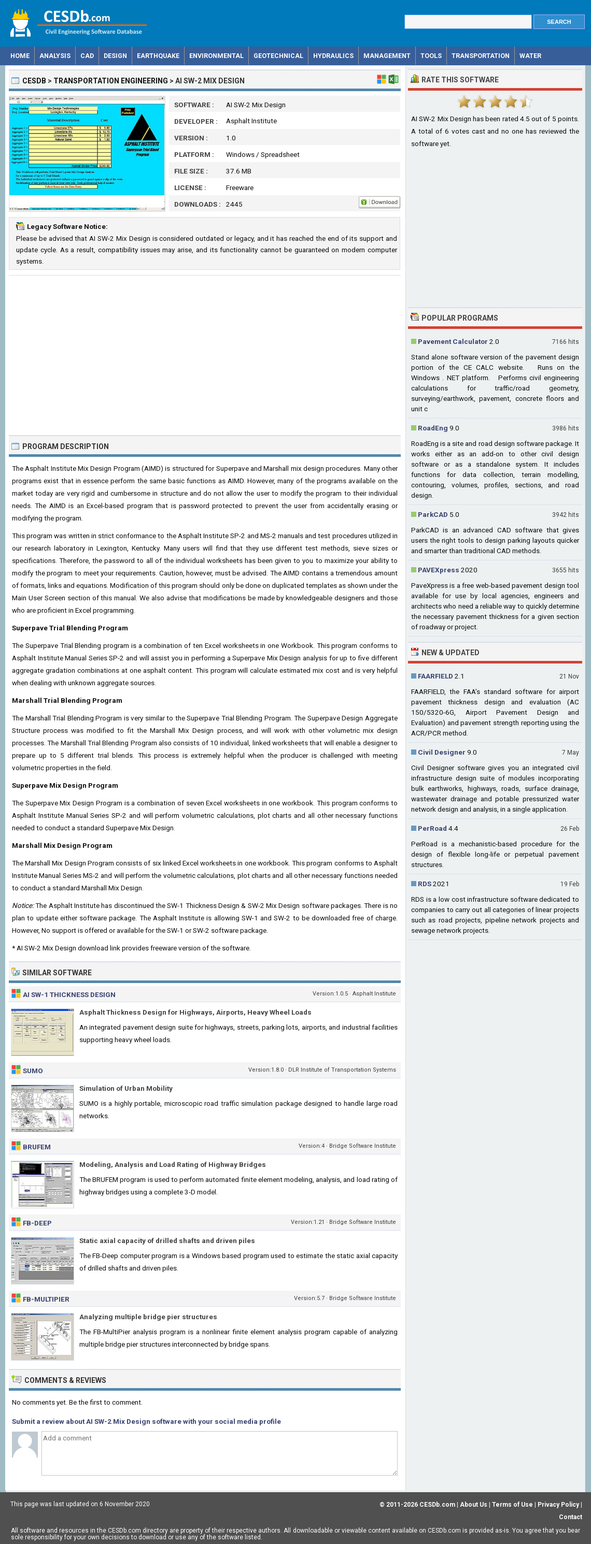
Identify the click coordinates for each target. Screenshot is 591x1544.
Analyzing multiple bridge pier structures (148, 1316)
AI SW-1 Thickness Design (69, 994)
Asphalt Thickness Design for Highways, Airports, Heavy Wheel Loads (195, 1012)
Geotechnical (278, 56)
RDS (424, 883)
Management (387, 56)
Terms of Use (512, 1504)
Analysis (55, 56)
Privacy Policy (558, 1504)
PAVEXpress (438, 570)
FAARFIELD (435, 676)
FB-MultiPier (46, 1299)
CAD (87, 56)
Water (530, 56)
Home (20, 56)
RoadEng (433, 428)
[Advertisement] (205, 355)
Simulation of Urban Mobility (126, 1088)
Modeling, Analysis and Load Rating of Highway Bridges (172, 1164)
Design (115, 56)
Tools (431, 56)
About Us (473, 1504)
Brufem (37, 1147)
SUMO (33, 1070)
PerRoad (432, 828)
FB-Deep (37, 1223)
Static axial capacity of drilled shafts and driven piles (167, 1240)
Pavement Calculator (453, 341)
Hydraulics (333, 56)
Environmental (216, 56)
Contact (570, 1517)
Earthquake (158, 56)
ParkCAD (433, 514)
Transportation (481, 56)
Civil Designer (442, 752)
